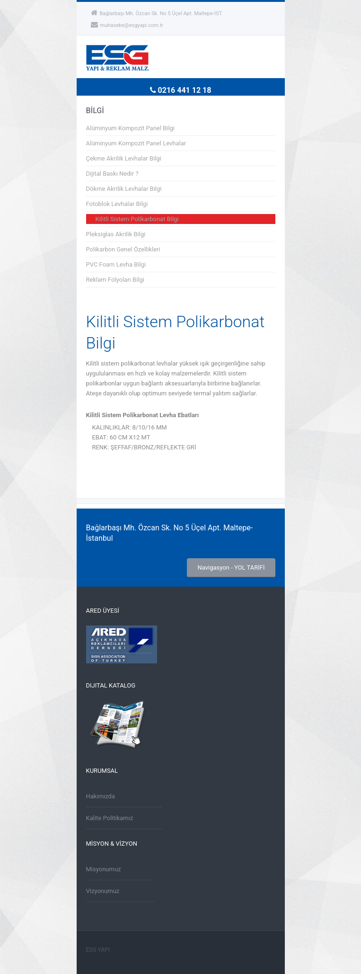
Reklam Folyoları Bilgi (115, 279)
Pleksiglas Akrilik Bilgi (116, 234)
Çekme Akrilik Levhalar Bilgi (123, 158)
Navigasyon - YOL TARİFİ (230, 567)
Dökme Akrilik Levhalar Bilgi (124, 188)
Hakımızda (100, 796)
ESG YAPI (98, 950)
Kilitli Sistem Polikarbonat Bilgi (137, 219)
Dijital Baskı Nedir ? (112, 173)
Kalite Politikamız (109, 818)
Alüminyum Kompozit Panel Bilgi (130, 128)
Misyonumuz (103, 869)
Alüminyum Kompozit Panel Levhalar (136, 143)
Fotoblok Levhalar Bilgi (117, 203)
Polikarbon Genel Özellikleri (123, 249)
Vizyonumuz (103, 890)
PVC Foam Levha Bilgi (116, 264)
